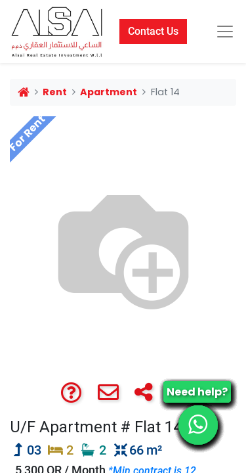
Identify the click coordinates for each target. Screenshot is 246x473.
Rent (55, 92)
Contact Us (153, 31)
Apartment (108, 92)
